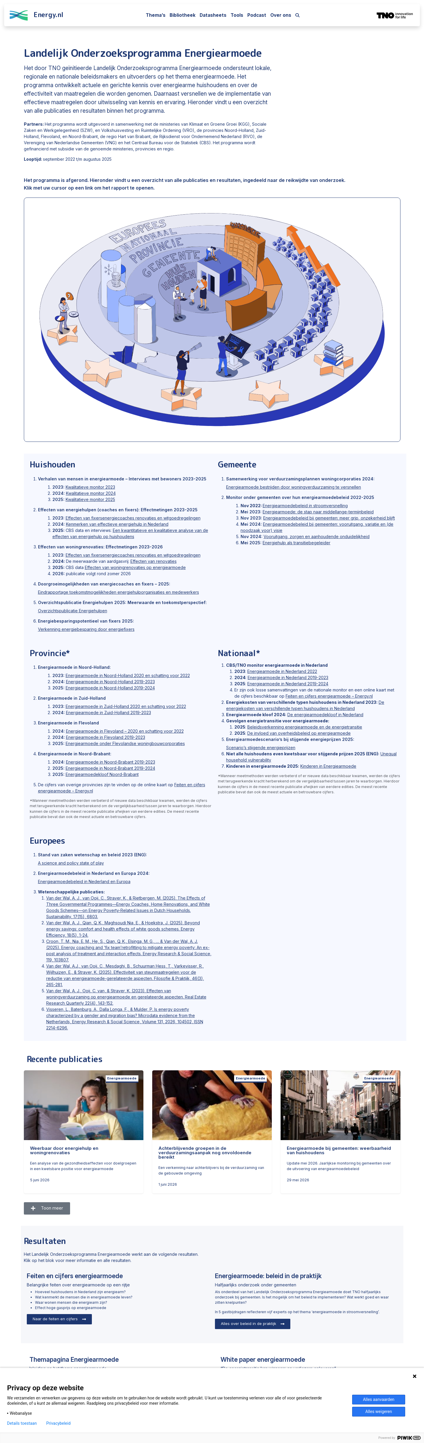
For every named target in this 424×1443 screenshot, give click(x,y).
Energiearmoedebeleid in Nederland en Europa (84, 881)
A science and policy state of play (71, 862)
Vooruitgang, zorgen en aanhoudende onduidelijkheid (317, 536)
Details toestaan (22, 1423)
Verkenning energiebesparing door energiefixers (86, 629)
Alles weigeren (378, 1411)
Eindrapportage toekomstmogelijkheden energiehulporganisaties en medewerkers (118, 592)
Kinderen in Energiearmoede (328, 766)
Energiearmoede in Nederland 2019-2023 (288, 677)
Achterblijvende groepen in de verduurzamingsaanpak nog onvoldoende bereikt (204, 1152)
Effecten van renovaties (153, 561)
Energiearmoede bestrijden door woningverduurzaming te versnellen (293, 487)
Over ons (280, 15)
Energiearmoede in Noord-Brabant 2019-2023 (110, 761)
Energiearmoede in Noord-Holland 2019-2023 (110, 681)
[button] (47, 1208)
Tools (237, 15)
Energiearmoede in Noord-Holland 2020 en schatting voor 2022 (128, 675)
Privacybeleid (58, 1423)
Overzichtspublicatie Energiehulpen (72, 610)
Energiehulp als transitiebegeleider (296, 542)
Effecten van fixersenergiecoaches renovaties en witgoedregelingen (133, 517)
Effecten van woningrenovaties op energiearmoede (135, 567)
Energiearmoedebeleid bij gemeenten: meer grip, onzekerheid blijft (329, 517)
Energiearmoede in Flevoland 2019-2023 (105, 737)
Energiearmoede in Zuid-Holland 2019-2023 (108, 712)
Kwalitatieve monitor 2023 (90, 487)
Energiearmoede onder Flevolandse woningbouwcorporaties (125, 743)
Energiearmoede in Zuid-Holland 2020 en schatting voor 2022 (126, 706)
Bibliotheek (183, 15)
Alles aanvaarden (379, 1399)
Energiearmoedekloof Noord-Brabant (102, 774)
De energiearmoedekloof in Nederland (325, 714)
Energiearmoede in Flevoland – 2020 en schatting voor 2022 (125, 731)
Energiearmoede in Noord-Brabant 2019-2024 (110, 768)
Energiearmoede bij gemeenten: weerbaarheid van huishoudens (339, 1150)
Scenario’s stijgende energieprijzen (260, 747)
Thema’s (155, 15)
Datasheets (213, 15)
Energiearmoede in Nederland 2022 (282, 671)
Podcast (256, 15)
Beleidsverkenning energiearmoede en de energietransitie (304, 726)
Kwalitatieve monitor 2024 (91, 493)
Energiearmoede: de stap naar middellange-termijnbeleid (318, 511)
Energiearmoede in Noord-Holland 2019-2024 (110, 687)
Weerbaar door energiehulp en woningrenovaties (64, 1150)
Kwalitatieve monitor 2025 (90, 499)
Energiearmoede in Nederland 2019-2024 (287, 683)
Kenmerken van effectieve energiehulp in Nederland (117, 524)
